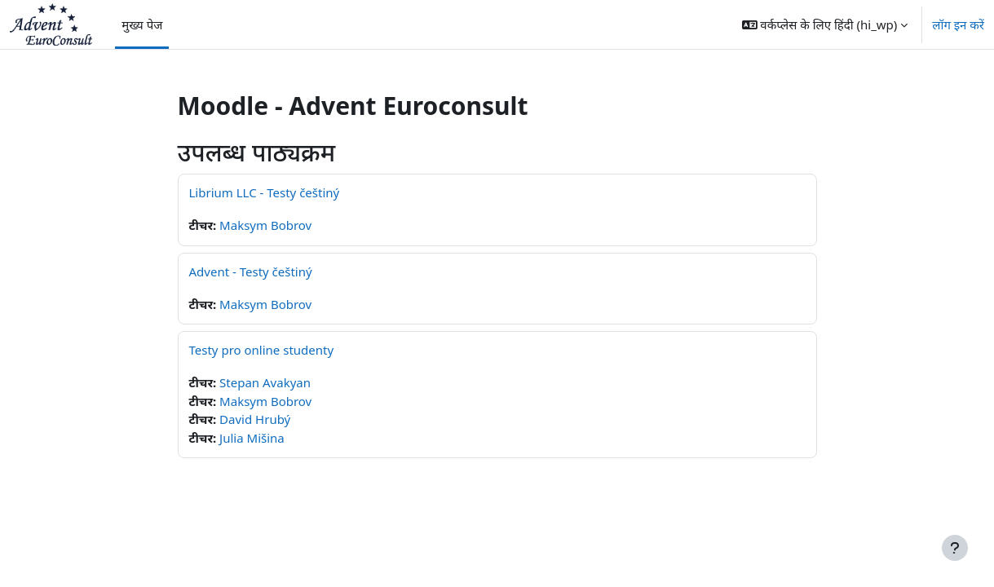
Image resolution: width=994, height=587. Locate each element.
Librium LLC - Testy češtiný (264, 192)
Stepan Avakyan (265, 382)
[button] (825, 24)
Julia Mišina (252, 438)
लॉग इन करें (958, 24)
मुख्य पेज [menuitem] (141, 24)
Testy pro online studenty (261, 350)
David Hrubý (254, 419)
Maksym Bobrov (265, 225)
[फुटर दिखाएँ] (955, 548)
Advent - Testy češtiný (250, 271)
